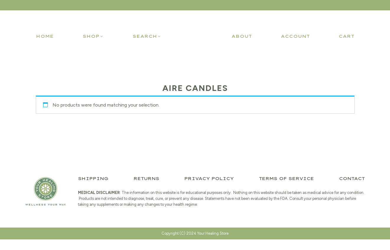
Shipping (93, 178)
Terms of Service (286, 178)
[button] (93, 36)
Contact (352, 178)
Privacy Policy (209, 178)
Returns (146, 178)
